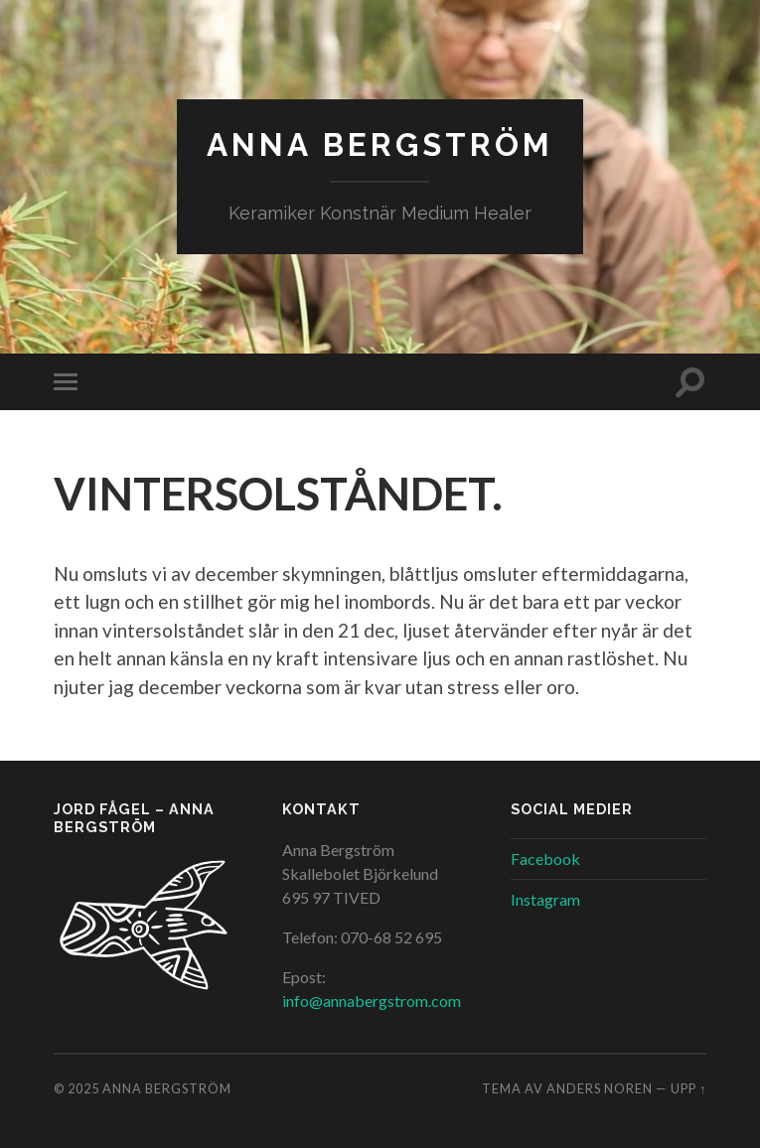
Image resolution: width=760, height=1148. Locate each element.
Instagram (545, 899)
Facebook (545, 858)
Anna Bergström (380, 144)
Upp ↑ (688, 1088)
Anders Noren (599, 1088)
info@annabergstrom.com (371, 1000)
